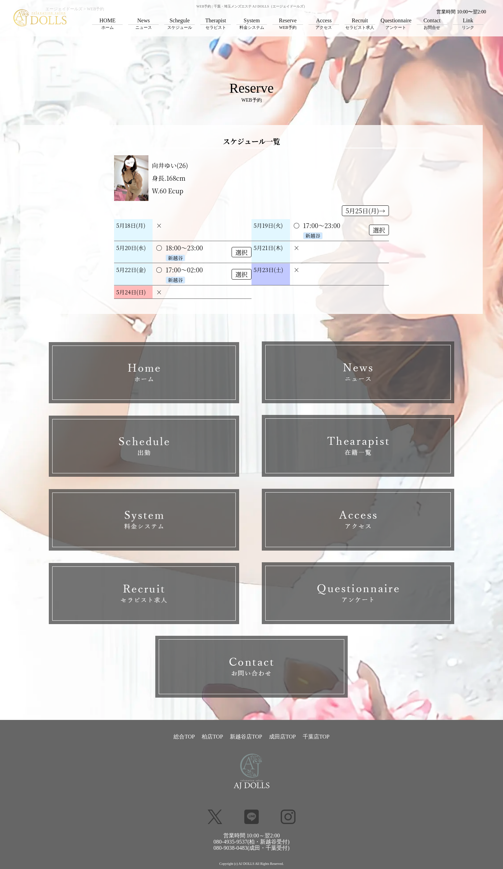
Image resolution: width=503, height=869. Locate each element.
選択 (379, 229)
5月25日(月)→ (365, 210)
